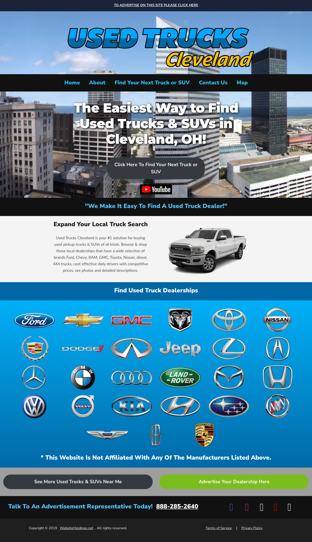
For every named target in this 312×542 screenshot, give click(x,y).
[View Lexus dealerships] (229, 348)
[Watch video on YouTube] (156, 189)
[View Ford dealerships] (34, 320)
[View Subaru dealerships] (229, 406)
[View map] (242, 83)
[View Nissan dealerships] (278, 320)
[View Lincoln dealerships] (156, 435)
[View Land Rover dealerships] (180, 377)
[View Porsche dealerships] (205, 435)
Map (242, 82)
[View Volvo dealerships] (83, 406)
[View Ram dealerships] (180, 320)
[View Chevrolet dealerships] (83, 320)
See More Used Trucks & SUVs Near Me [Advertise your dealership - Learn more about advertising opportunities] (78, 481)
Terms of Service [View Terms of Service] (219, 528)
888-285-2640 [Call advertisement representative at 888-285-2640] (177, 506)
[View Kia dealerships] (132, 406)
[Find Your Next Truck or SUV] (152, 83)
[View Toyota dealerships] (229, 320)
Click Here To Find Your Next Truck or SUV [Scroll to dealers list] (156, 168)
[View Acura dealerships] (278, 348)
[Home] (156, 42)
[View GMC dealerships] (132, 320)
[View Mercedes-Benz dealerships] (34, 377)
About (97, 82)
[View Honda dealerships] (278, 377)
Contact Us (213, 82)
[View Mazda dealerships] (229, 377)
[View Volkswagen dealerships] (34, 406)
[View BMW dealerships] (83, 377)
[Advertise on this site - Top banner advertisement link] (156, 5)
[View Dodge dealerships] (83, 348)
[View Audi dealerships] (132, 377)
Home (72, 82)
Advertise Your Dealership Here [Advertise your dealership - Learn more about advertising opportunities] (234, 481)
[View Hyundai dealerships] (180, 406)
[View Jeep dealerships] (180, 348)
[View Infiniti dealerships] (132, 348)
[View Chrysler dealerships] (107, 435)
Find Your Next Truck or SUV (152, 82)
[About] (97, 83)
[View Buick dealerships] (278, 406)
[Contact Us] (213, 83)
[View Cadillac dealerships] (34, 348)
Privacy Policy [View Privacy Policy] (252, 528)
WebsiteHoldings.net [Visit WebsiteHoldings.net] (76, 528)
